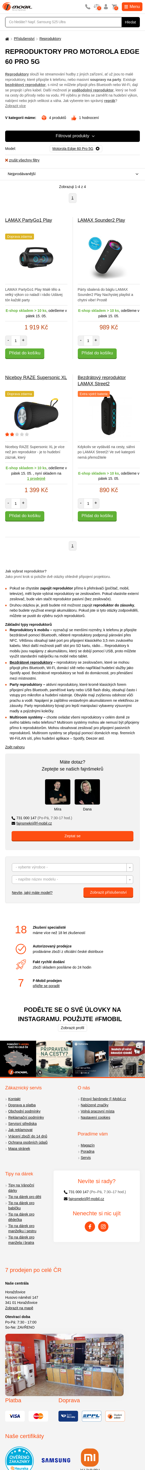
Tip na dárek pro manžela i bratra (21, 1240)
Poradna (88, 1151)
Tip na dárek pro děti (24, 1197)
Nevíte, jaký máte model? (32, 893)
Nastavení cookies (95, 1117)
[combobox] (71, 174)
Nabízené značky (94, 1105)
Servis (86, 1158)
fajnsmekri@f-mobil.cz (32, 823)
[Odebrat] (76, 149)
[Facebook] (90, 1226)
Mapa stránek (19, 1149)
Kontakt (14, 1099)
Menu (132, 6)
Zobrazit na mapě (19, 1308)
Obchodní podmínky (24, 1111)
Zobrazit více (15, 106)
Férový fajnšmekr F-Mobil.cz (103, 1099)
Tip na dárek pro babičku (21, 1205)
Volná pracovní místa (98, 1111)
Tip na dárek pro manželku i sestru (22, 1228)
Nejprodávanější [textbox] (22, 174)
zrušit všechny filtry (22, 160)
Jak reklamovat (20, 1130)
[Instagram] (103, 1226)
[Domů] (6, 38)
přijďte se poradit (46, 986)
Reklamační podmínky (26, 1117)
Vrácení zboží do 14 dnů (27, 1136)
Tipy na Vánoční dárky (21, 1188)
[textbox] (72, 868)
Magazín (88, 1145)
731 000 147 (42, 818)
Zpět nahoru (15, 747)
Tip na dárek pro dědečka (21, 1217)
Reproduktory (50, 39)
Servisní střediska (22, 1124)
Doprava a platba (22, 1105)
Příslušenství (24, 39)
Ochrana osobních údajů (28, 1142)
